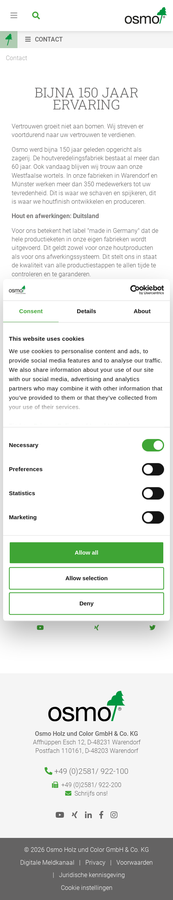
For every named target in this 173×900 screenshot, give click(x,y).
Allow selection (86, 578)
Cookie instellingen (86, 887)
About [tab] (142, 311)
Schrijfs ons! (86, 793)
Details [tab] (86, 311)
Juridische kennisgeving (92, 875)
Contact (16, 58)
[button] (97, 39)
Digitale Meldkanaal (47, 862)
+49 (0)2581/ (86, 771)
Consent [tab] (31, 311)
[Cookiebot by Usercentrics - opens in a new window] (130, 290)
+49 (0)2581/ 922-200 (86, 785)
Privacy (95, 862)
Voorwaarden (134, 862)
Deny (87, 603)
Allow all (87, 552)
